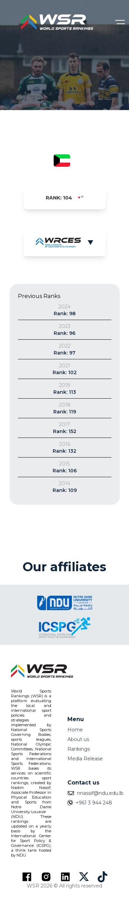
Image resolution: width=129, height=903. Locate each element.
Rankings (78, 749)
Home (75, 730)
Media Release (85, 759)
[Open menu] (120, 22)
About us (78, 739)
